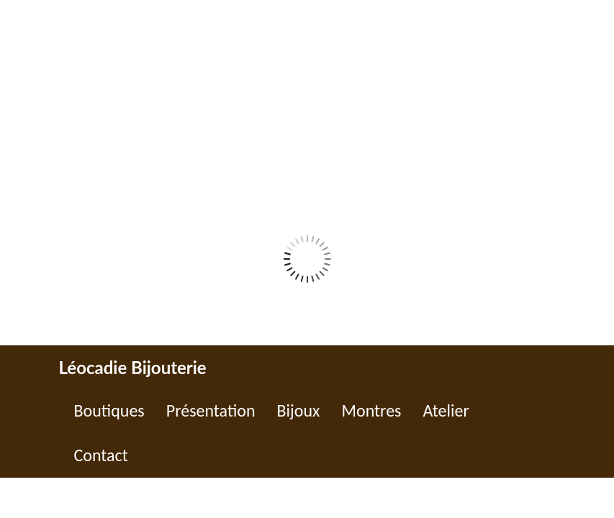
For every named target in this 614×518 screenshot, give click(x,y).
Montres (371, 410)
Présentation (211, 410)
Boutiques (109, 410)
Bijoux (298, 410)
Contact (101, 455)
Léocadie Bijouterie (133, 367)
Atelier (446, 410)
